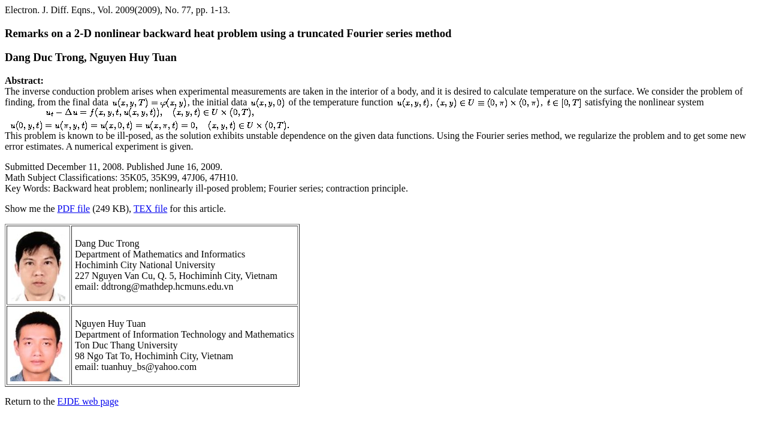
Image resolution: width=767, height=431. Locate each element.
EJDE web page (88, 401)
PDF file (74, 209)
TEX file (150, 209)
